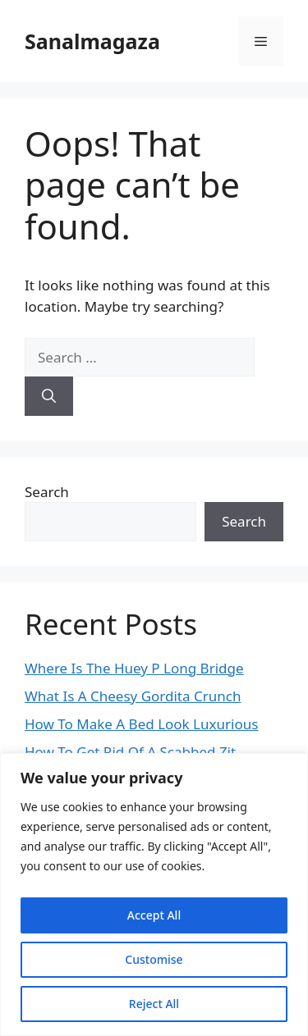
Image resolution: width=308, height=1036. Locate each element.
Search (47, 491)
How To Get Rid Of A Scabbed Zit (130, 751)
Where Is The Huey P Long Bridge (134, 668)
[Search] (49, 396)
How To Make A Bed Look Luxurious (141, 723)
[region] (154, 894)
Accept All (154, 915)
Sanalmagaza (92, 41)
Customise (153, 959)
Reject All (154, 1003)
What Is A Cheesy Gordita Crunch (133, 696)
